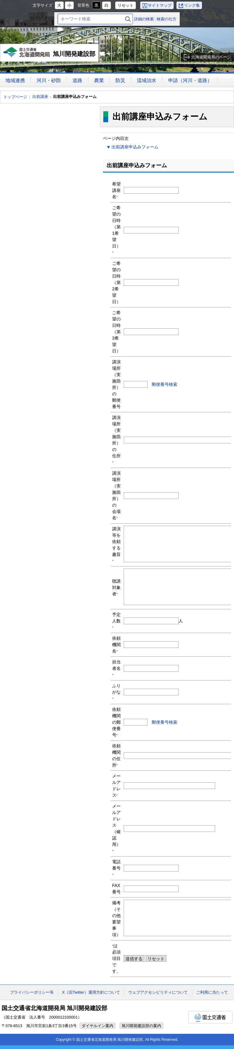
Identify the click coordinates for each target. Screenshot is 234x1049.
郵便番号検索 (164, 384)
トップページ (15, 97)
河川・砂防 (49, 80)
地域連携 (15, 80)
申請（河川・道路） (190, 80)
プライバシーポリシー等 (32, 992)
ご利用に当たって (212, 992)
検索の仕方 (166, 19)
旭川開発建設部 (49, 54)
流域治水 (146, 80)
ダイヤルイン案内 (97, 1025)
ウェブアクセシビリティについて (158, 992)
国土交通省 (210, 1017)
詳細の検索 (144, 19)
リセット (125, 5)
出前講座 (40, 96)
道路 (77, 80)
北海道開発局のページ (211, 57)
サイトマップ (160, 5)
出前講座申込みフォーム (135, 146)
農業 (99, 80)
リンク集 (192, 5)
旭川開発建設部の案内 (141, 1025)
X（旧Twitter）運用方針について (91, 992)
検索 (128, 19)
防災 (120, 80)
